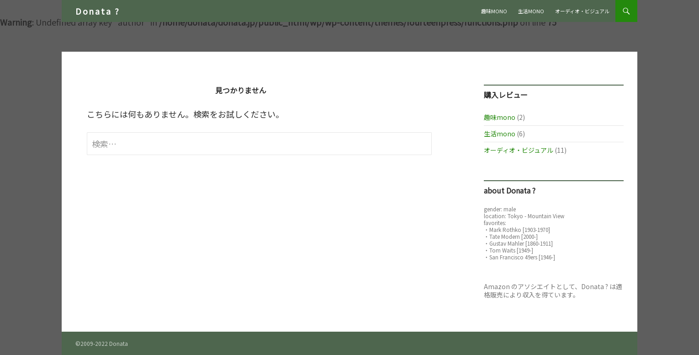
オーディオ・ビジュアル (582, 11)
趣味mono (494, 11)
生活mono (531, 11)
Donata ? (97, 11)
